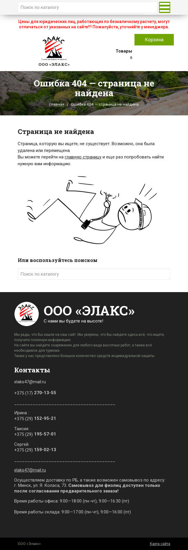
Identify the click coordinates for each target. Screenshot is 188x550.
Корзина (154, 39)
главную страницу (83, 157)
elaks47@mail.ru (30, 470)
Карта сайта (160, 544)
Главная (56, 104)
